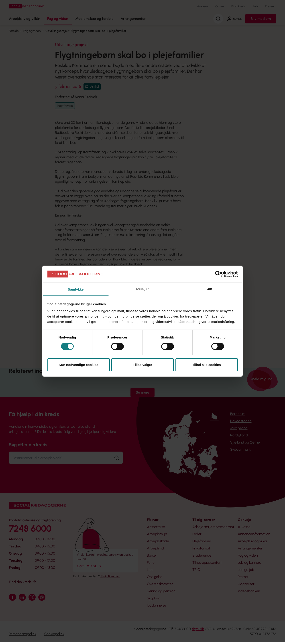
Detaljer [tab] (142, 289)
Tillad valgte (142, 365)
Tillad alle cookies (206, 365)
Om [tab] (209, 289)
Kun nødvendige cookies (78, 365)
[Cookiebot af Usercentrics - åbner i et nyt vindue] (218, 274)
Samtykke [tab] (76, 289)
